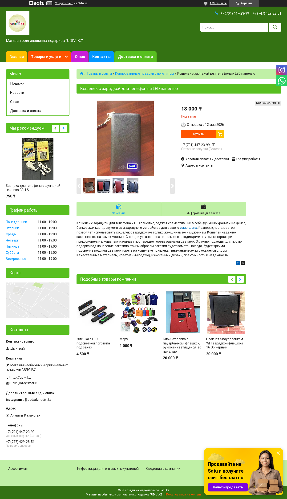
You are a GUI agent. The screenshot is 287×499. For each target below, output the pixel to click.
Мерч (124, 339)
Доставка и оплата (135, 56)
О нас (80, 56)
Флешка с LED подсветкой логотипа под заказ (93, 343)
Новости (17, 92)
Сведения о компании (163, 468)
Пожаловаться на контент (183, 494)
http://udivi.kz (21, 377)
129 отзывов (218, 3)
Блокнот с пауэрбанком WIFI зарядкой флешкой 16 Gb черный (224, 343)
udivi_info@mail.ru (24, 383)
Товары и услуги (46, 56)
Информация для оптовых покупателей (108, 468)
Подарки (17, 83)
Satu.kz (164, 490)
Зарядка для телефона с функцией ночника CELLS (33, 188)
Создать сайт (64, 3)
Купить (198, 134)
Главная (16, 56)
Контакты (101, 56)
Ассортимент (18, 468)
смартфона (188, 227)
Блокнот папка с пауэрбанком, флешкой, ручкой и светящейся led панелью (182, 345)
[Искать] (274, 27)
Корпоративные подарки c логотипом (144, 73)
